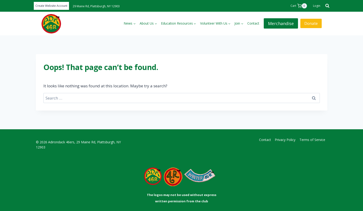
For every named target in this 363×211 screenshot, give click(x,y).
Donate (311, 23)
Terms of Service (312, 139)
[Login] (316, 6)
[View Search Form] (326, 6)
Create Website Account (51, 6)
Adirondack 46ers (61, 142)
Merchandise (281, 23)
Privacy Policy (285, 139)
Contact (253, 23)
